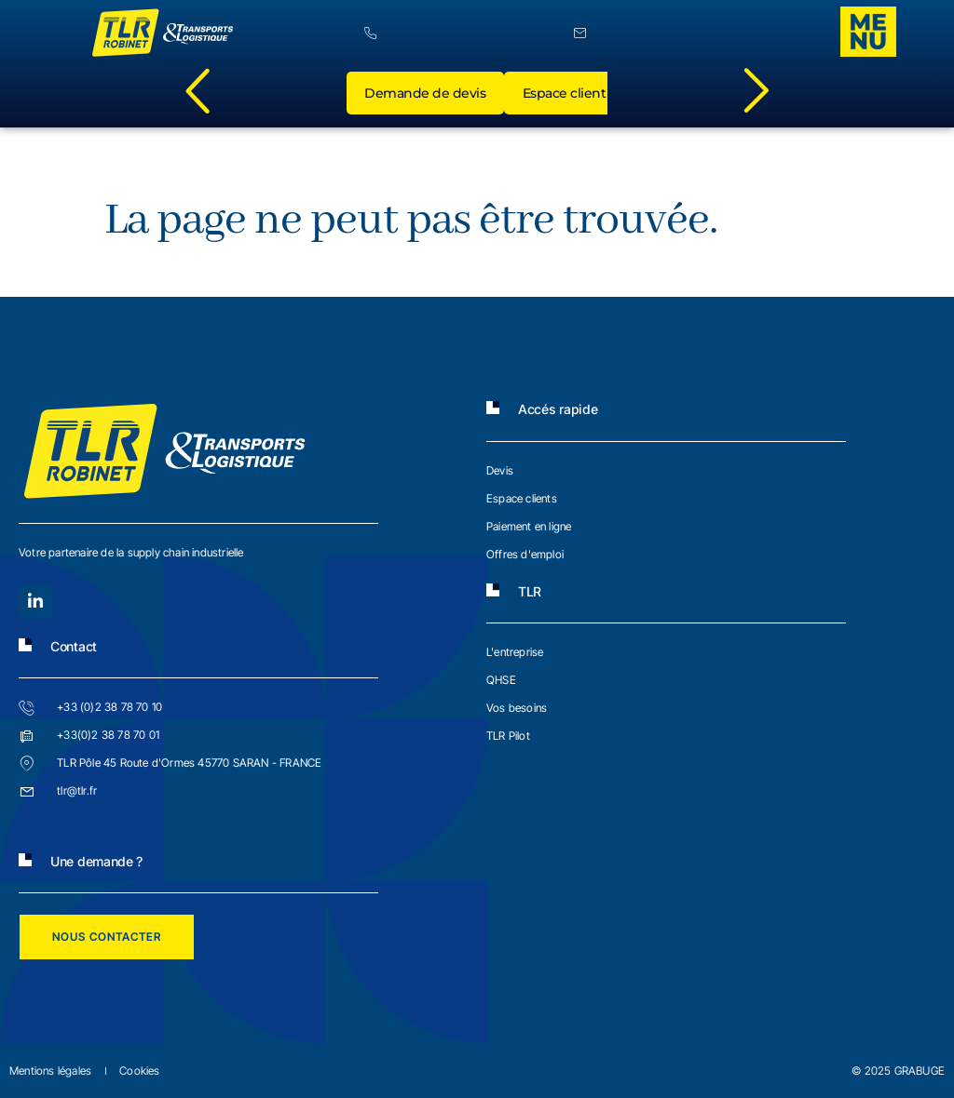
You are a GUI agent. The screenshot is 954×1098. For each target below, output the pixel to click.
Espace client (565, 94)
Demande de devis (425, 94)
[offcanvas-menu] (868, 32)
